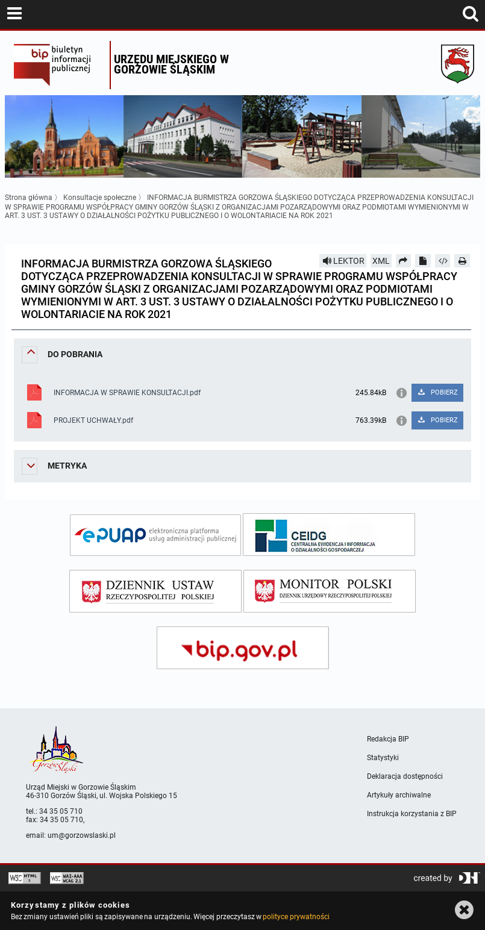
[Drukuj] (462, 260)
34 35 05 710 (61, 811)
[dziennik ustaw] (155, 591)
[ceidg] (329, 534)
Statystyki (383, 758)
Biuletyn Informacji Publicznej (59, 65)
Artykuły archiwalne (399, 795)
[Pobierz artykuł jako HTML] (443, 260)
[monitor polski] (329, 591)
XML (381, 261)
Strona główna (28, 197)
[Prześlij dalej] (403, 260)
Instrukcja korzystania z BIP (412, 814)
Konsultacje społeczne (99, 197)
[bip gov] (243, 647)
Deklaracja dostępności (405, 776)
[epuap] (155, 535)
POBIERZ (437, 392)
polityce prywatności (296, 917)
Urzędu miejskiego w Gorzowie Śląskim (171, 64)
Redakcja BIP (388, 739)
